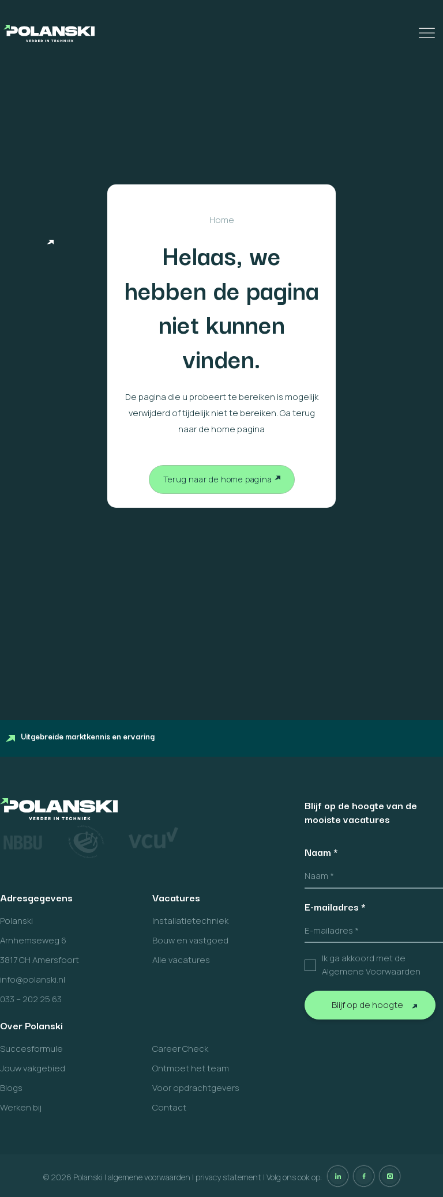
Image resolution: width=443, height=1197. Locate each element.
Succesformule (31, 1049)
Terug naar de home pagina (217, 479)
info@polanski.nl (32, 979)
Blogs (11, 1088)
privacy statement (228, 1177)
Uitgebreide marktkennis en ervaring (80, 736)
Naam (321, 851)
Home (221, 220)
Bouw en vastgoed (190, 940)
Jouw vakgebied (32, 1068)
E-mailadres (335, 906)
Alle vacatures (181, 960)
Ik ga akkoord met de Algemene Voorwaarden (371, 964)
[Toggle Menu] (428, 33)
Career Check (180, 1049)
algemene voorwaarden (149, 1177)
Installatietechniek (190, 921)
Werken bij (21, 1107)
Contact (169, 1107)
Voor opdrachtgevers (195, 1088)
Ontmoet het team (190, 1068)
